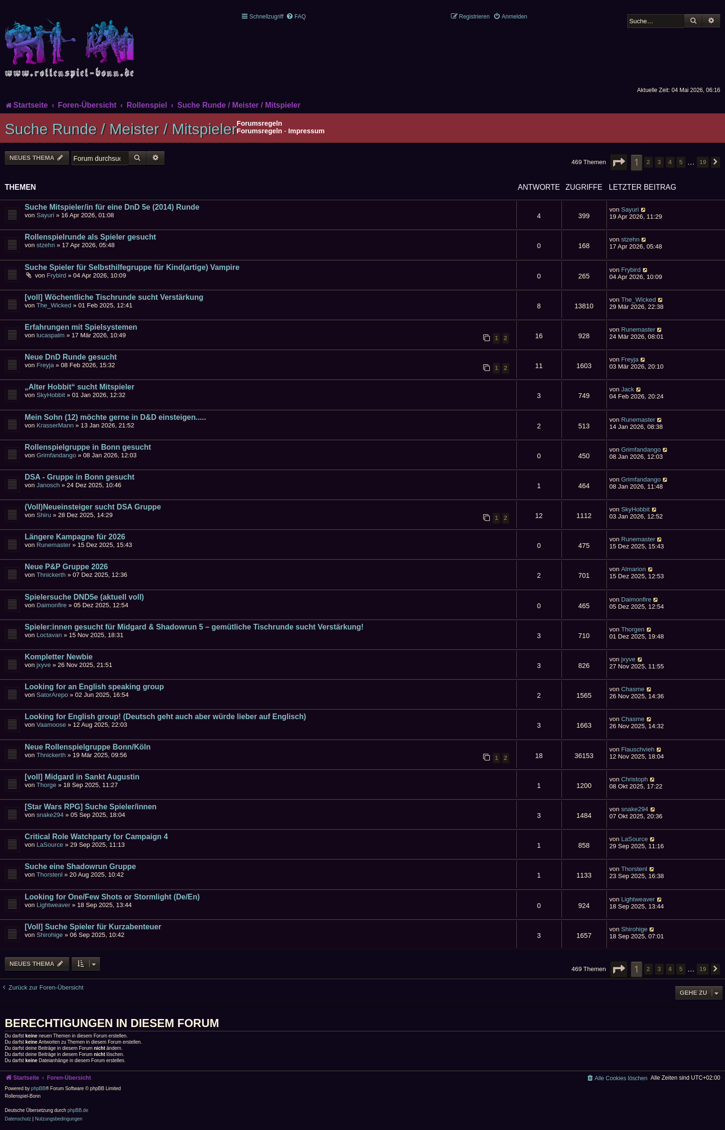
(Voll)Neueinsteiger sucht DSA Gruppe (93, 507)
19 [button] (702, 162)
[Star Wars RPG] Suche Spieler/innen (90, 807)
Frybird (56, 275)
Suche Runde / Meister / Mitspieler (121, 129)
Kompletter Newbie (58, 657)
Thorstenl (50, 874)
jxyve (44, 664)
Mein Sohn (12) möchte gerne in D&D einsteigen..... (115, 417)
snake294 (50, 814)
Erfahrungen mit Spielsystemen (81, 327)
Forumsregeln (259, 131)
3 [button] (659, 162)
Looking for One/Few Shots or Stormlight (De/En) (112, 897)
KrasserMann (55, 425)
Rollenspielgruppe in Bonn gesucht (88, 447)
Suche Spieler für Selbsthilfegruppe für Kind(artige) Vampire (132, 267)
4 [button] (670, 162)
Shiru (44, 515)
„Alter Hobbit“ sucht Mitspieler (79, 387)
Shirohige (50, 934)
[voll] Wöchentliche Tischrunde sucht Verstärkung (114, 297)
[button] (618, 162)
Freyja (45, 365)
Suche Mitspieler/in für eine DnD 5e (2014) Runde (112, 207)
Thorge (46, 784)
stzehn (46, 245)
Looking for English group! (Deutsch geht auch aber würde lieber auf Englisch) (165, 717)
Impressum (306, 131)
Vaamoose (51, 724)
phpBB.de (77, 1110)
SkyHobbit (51, 394)
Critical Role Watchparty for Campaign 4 (96, 837)
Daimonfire (52, 605)
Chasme (632, 689)
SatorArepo (52, 694)
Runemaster (638, 329)
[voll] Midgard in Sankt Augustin (82, 777)
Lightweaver (53, 904)
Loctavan (49, 635)
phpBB (38, 1088)
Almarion (633, 569)
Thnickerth (51, 574)
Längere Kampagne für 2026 (75, 537)
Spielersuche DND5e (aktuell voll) (84, 597)
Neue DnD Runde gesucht (71, 357)
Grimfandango (56, 455)
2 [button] (648, 162)
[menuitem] (296, 16)
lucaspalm (50, 335)
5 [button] (680, 162)
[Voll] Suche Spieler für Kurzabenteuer (93, 927)
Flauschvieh (637, 749)
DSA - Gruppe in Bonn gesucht (80, 477)
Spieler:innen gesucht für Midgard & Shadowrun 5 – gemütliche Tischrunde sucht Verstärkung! (194, 627)
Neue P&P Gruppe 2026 (66, 567)
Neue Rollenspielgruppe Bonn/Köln (88, 747)
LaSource (50, 844)
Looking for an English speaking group (94, 687)
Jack (627, 389)
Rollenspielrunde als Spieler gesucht (90, 237)
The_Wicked (54, 305)
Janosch (48, 485)
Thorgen (632, 629)
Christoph (634, 779)
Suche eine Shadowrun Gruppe (80, 866)
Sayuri (45, 215)
